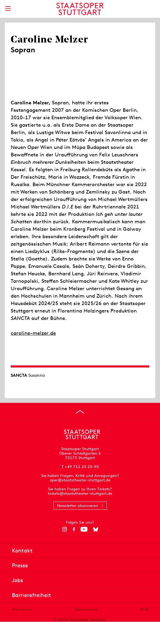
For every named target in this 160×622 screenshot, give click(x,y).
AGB (144, 609)
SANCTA (19, 375)
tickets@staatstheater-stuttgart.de (80, 493)
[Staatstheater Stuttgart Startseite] (80, 9)
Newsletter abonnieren (77, 505)
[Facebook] (74, 529)
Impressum (22, 609)
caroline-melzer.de (33, 333)
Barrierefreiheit (31, 595)
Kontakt (22, 550)
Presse (20, 565)
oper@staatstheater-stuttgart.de (80, 480)
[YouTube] (84, 529)
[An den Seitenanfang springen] (80, 412)
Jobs (17, 580)
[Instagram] (64, 529)
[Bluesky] (95, 529)
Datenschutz (86, 609)
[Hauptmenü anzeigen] (8, 8)
